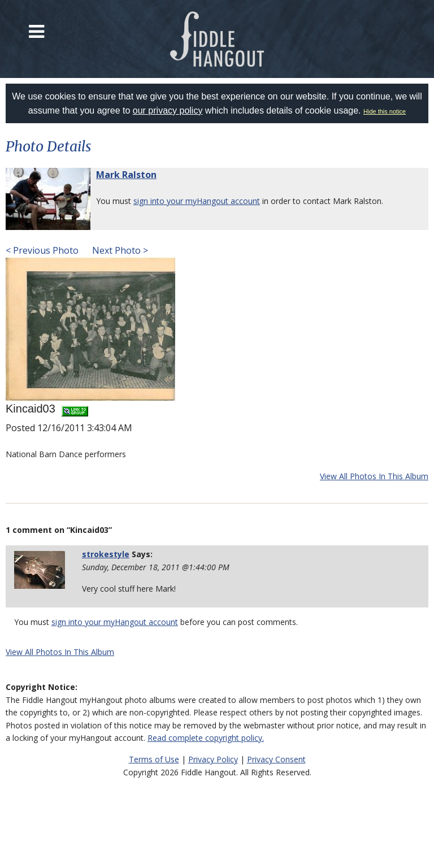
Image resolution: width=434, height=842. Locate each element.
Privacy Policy (213, 759)
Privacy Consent (276, 759)
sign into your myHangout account (196, 201)
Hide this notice (384, 111)
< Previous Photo (42, 250)
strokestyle (105, 554)
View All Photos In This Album (374, 476)
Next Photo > (119, 250)
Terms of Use (154, 759)
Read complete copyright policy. (205, 737)
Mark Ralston (126, 174)
